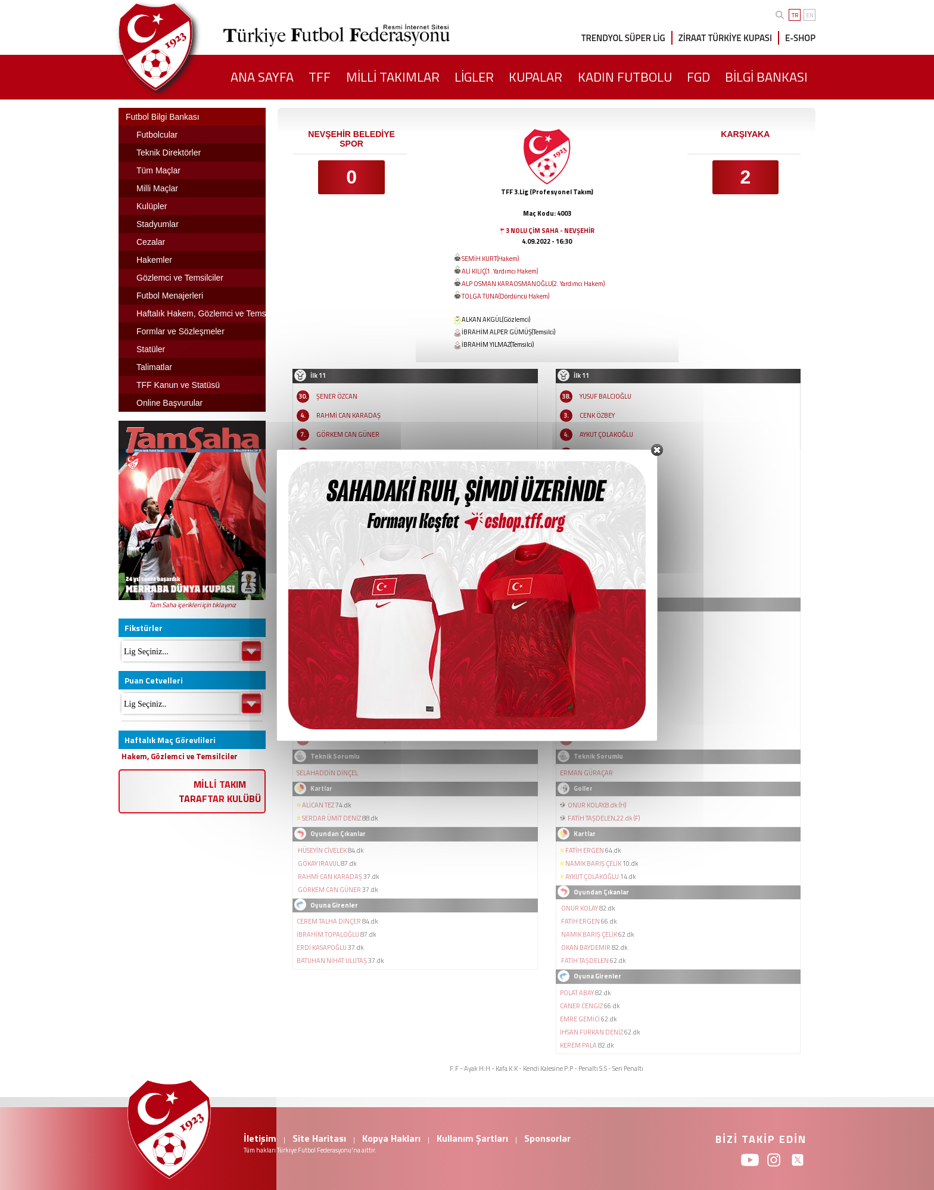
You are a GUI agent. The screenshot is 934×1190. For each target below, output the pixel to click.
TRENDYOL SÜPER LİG (623, 38)
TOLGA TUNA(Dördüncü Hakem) (505, 296)
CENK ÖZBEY (597, 415)
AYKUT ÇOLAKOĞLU (606, 434)
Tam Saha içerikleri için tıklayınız (192, 605)
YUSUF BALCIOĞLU (605, 396)
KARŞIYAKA (745, 134)
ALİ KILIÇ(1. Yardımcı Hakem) (500, 271)
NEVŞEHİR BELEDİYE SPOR (351, 138)
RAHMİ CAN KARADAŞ (348, 415)
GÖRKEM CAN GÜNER (347, 434)
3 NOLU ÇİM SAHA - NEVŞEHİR (550, 230)
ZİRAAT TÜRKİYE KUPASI (725, 38)
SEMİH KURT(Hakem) (490, 258)
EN (810, 15)
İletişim (260, 1138)
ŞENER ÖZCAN (336, 396)
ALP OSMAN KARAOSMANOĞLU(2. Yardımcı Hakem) (533, 283)
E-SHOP (800, 38)
